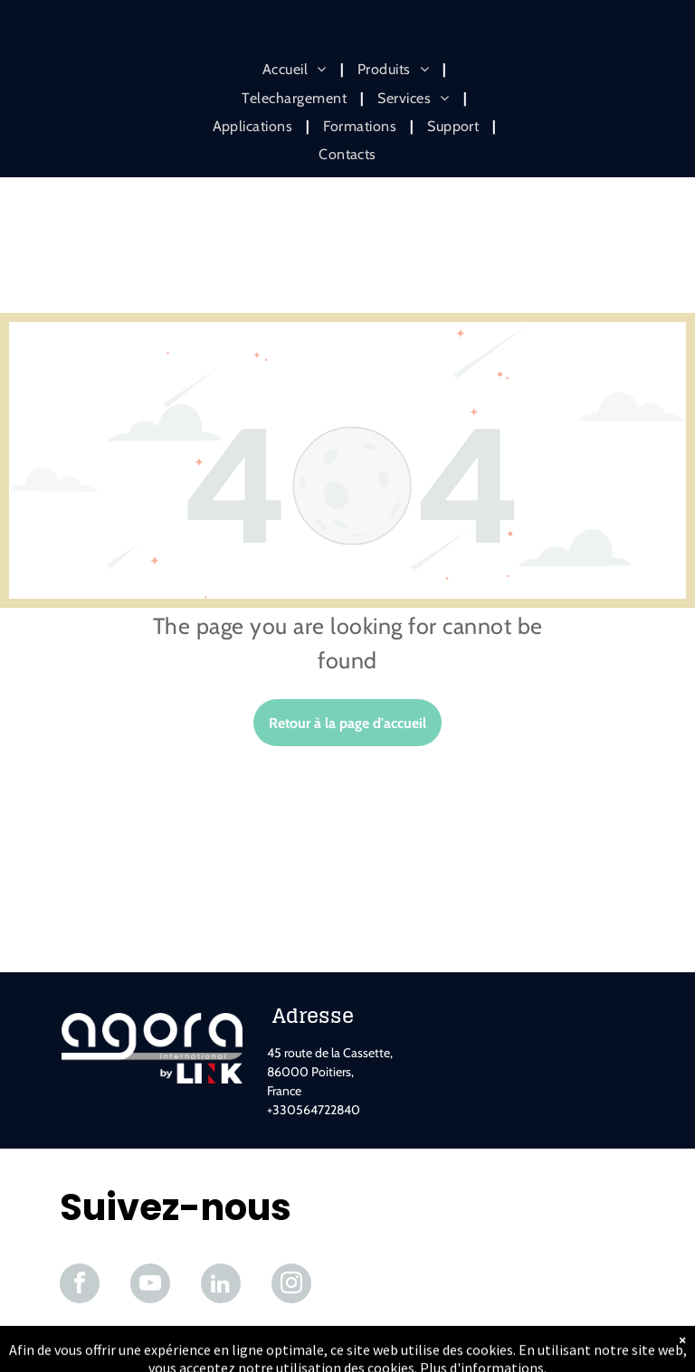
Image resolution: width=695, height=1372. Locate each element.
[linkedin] (221, 1285)
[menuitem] (296, 69)
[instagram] (291, 1285)
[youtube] (150, 1285)
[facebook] (80, 1285)
